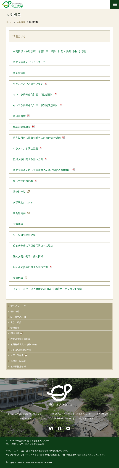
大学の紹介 (16, 322)
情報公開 (34, 22)
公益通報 (18, 224)
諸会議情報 (19, 73)
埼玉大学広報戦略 (23, 181)
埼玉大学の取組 (18, 317)
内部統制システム (23, 202)
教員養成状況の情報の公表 (24, 344)
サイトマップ (102, 414)
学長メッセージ (18, 306)
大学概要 (20, 22)
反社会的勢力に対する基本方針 (30, 267)
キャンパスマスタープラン (28, 83)
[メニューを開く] (114, 4)
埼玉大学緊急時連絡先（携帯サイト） (28, 414)
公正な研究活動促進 (24, 235)
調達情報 (15, 333)
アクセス (41, 418)
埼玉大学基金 (17, 355)
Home (9, 22)
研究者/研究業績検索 (21, 350)
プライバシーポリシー (61, 418)
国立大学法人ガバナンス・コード (32, 62)
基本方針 (15, 311)
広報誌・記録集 (18, 361)
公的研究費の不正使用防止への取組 (33, 245)
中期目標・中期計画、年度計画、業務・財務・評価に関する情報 (49, 51)
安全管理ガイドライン (61, 414)
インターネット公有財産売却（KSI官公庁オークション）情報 (47, 288)
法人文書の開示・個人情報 (28, 256)
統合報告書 (19, 213)
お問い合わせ (26, 418)
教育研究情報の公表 (20, 339)
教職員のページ (84, 414)
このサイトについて (86, 418)
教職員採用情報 (18, 366)
